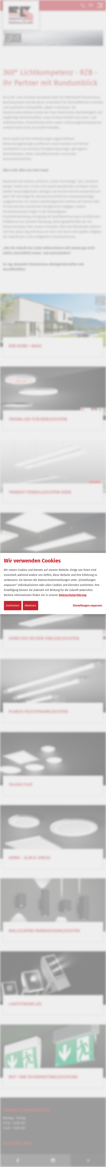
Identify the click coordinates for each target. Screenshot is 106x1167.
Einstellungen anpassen (87, 605)
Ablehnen (30, 605)
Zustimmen (12, 605)
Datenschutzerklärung (72, 595)
